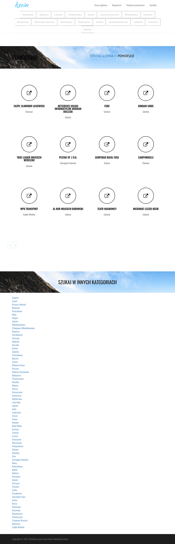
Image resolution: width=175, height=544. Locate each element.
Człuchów (16, 402)
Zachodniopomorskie (118, 22)
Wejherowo (17, 399)
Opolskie (88, 29)
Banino (15, 358)
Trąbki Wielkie (18, 527)
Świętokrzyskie (75, 14)
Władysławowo (18, 324)
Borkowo (16, 307)
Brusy (14, 503)
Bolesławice (17, 513)
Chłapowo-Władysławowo (23, 328)
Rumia (15, 388)
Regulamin (116, 5)
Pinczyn (15, 368)
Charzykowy (17, 355)
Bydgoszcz (16, 375)
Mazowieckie (23, 22)
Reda (14, 314)
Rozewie (15, 331)
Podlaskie (148, 14)
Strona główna (100, 5)
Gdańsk (15, 297)
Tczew (14, 419)
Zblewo (15, 449)
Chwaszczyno (18, 378)
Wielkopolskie (131, 14)
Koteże (15, 480)
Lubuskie (58, 14)
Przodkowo (17, 493)
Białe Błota (17, 426)
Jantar (14, 500)
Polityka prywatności (135, 5)
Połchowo (16, 506)
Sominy (15, 432)
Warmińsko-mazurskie (45, 22)
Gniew (15, 361)
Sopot (14, 301)
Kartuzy (15, 429)
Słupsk (15, 318)
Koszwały (16, 510)
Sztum (15, 415)
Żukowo (15, 351)
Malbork (15, 341)
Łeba (14, 409)
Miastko (15, 382)
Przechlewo (17, 311)
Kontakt (153, 5)
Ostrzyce (16, 483)
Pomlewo (16, 476)
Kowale (15, 422)
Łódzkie (99, 22)
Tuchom (15, 486)
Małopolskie (28, 14)
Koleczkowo (17, 466)
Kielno (15, 348)
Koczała (15, 345)
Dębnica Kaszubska (20, 372)
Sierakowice (17, 334)
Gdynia (15, 321)
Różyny (15, 385)
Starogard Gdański (20, 459)
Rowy (14, 463)
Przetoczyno (17, 517)
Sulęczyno (16, 412)
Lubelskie (138, 22)
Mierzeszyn (17, 442)
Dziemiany (16, 395)
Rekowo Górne (18, 365)
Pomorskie (153, 22)
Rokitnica (16, 523)
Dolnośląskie (66, 22)
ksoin (21, 4)
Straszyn (16, 338)
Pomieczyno (17, 392)
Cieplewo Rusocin (20, 520)
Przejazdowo (17, 446)
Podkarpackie (84, 22)
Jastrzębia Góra (18, 496)
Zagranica (44, 14)
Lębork (15, 405)
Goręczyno (16, 439)
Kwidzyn (16, 453)
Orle (14, 456)
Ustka (14, 490)
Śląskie (91, 14)
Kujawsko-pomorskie (109, 14)
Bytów (15, 469)
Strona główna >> (103, 55)
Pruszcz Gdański (19, 304)
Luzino (15, 436)
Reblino (15, 473)
